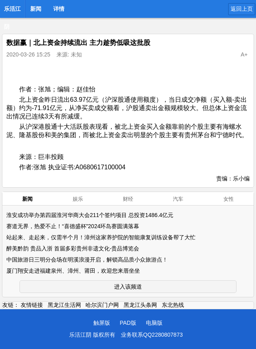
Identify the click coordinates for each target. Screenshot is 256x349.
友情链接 (32, 305)
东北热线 (173, 305)
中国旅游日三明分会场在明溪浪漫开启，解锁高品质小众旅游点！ (87, 259)
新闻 (35, 9)
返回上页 (242, 9)
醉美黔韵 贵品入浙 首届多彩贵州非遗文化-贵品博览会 (72, 248)
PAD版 (128, 323)
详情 (58, 9)
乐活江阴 (12, 11)
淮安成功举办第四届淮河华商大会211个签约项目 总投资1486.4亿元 (89, 215)
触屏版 (101, 323)
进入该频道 (128, 286)
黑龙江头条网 (140, 305)
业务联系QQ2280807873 (152, 335)
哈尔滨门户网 (102, 305)
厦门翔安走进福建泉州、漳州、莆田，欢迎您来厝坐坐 (73, 271)
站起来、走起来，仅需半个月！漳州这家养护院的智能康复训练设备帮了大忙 (101, 237)
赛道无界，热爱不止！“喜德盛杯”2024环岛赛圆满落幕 (72, 226)
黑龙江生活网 (64, 305)
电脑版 (154, 323)
